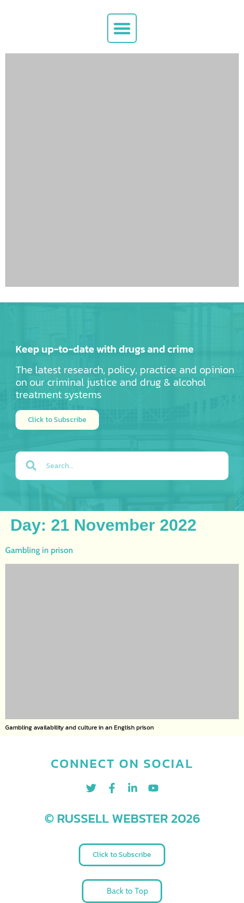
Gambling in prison (39, 550)
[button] (122, 28)
